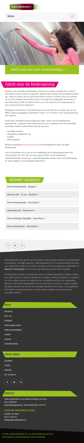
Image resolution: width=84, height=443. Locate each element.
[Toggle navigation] (73, 16)
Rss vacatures (10, 375)
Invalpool (8, 321)
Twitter (7, 365)
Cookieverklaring (22, 437)
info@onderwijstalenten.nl (15, 420)
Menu (10, 16)
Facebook (8, 361)
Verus (51, 434)
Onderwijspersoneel (12, 325)
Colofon (7, 335)
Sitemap (7, 339)
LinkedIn (7, 370)
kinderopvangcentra (31, 145)
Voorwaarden (7, 437)
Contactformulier (11, 344)
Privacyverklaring (37, 437)
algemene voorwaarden (14, 269)
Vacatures (8, 311)
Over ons (8, 316)
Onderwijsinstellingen (13, 330)
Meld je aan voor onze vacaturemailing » (38, 69)
